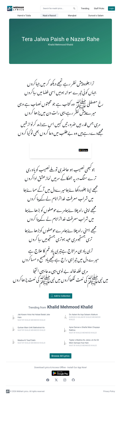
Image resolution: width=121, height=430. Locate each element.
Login (111, 8)
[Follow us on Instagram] (64, 413)
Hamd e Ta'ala (24, 15)
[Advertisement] (60, 85)
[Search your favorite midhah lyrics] (57, 8)
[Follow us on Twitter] (56, 413)
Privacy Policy (109, 424)
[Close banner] (89, 177)
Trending (85, 8)
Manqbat (72, 15)
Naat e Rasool (49, 15)
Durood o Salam (96, 15)
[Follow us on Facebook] (47, 413)
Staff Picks (99, 8)
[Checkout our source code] (73, 413)
